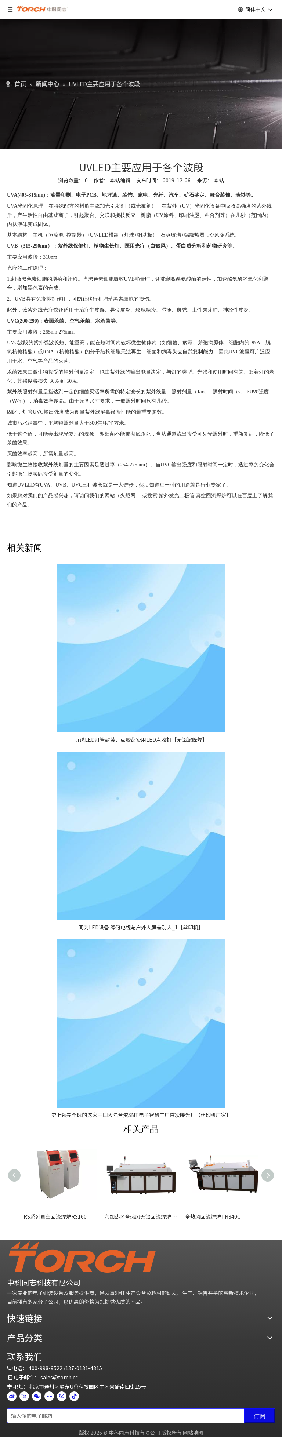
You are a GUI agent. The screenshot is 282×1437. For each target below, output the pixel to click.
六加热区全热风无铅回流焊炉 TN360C (141, 1216)
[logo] (82, 1257)
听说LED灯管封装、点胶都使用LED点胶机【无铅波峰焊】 (141, 739)
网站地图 (193, 1432)
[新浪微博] (12, 1396)
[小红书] (49, 1396)
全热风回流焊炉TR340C (213, 1216)
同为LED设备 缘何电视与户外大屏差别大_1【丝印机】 (141, 927)
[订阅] (259, 1415)
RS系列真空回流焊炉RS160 (55, 1216)
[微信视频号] (61, 1396)
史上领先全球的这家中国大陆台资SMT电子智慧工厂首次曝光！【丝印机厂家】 (141, 1114)
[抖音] (74, 1396)
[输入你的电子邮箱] (124, 1416)
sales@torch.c (57, 1377)
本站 (219, 180)
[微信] (36, 1396)
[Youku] (24, 1396)
